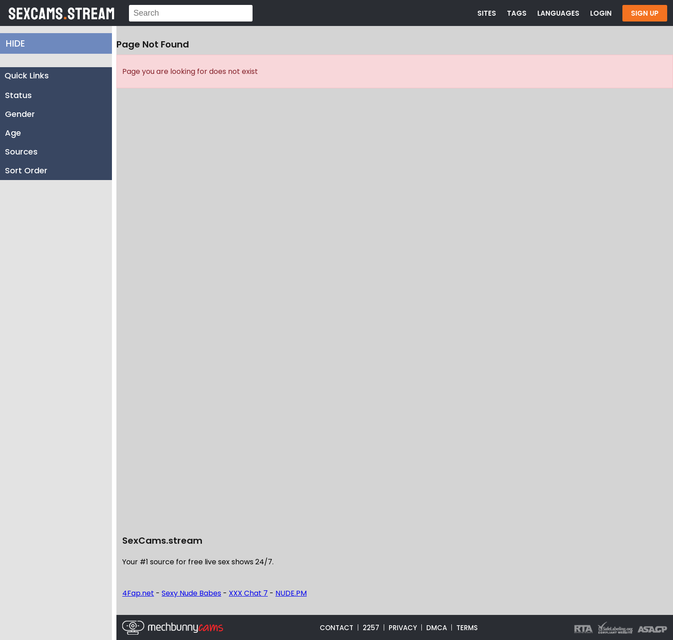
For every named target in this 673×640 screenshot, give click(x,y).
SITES (486, 13)
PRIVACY (403, 627)
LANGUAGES (558, 13)
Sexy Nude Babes (191, 593)
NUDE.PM (291, 593)
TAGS (517, 13)
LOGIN (601, 13)
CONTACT (336, 627)
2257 (371, 627)
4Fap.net (138, 593)
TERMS (467, 627)
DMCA (436, 627)
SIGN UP (645, 13)
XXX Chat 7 (248, 593)
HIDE (15, 43)
